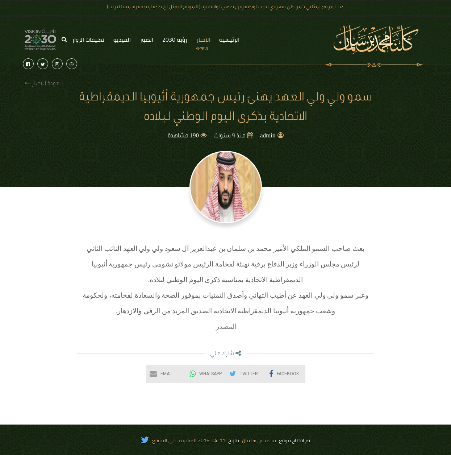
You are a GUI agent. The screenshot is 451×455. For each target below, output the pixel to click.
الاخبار (203, 39)
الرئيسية (229, 39)
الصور (146, 39)
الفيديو (122, 39)
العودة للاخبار (44, 83)
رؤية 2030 (174, 39)
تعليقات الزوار (88, 39)
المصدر (225, 326)
